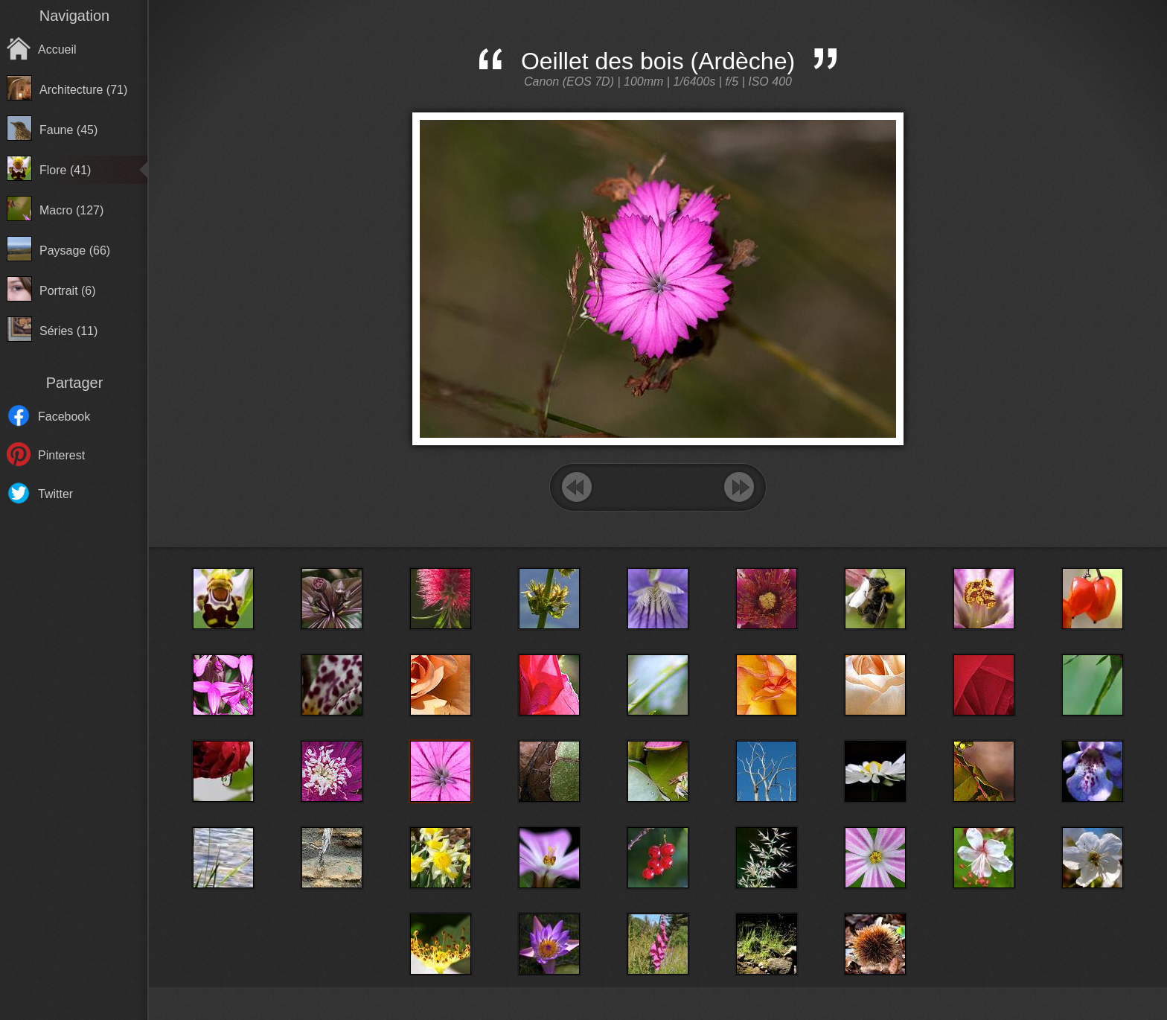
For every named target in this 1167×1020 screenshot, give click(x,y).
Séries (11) (68, 331)
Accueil (57, 49)
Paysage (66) (74, 250)
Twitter (55, 494)
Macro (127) (71, 210)
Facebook (64, 416)
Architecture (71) (83, 89)
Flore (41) (65, 170)
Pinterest (61, 455)
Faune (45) (68, 130)
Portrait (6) (67, 290)
